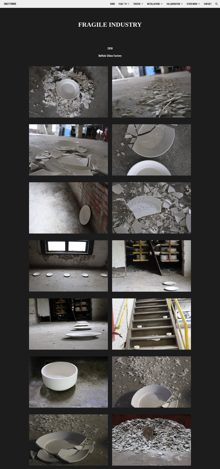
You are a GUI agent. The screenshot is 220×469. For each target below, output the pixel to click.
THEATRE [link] (136, 4)
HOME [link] (112, 4)
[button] (216, 4)
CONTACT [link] (208, 4)
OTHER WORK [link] (192, 4)
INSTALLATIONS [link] (153, 4)
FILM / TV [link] (123, 4)
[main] (110, 24)
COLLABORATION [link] (173, 4)
